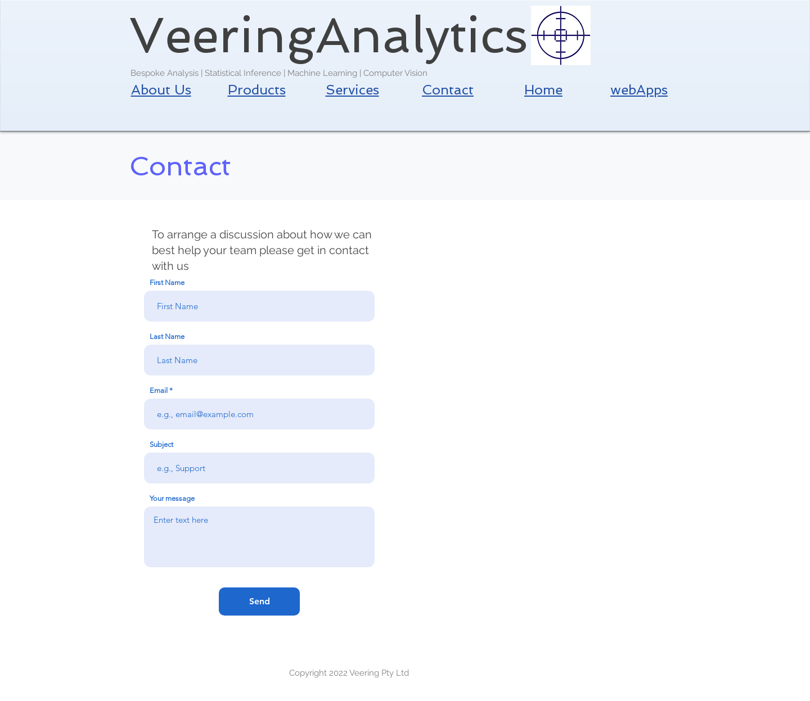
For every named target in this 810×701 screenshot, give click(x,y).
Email (159, 390)
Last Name (167, 336)
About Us (161, 90)
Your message (172, 498)
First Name (167, 282)
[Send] (259, 601)
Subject (161, 444)
